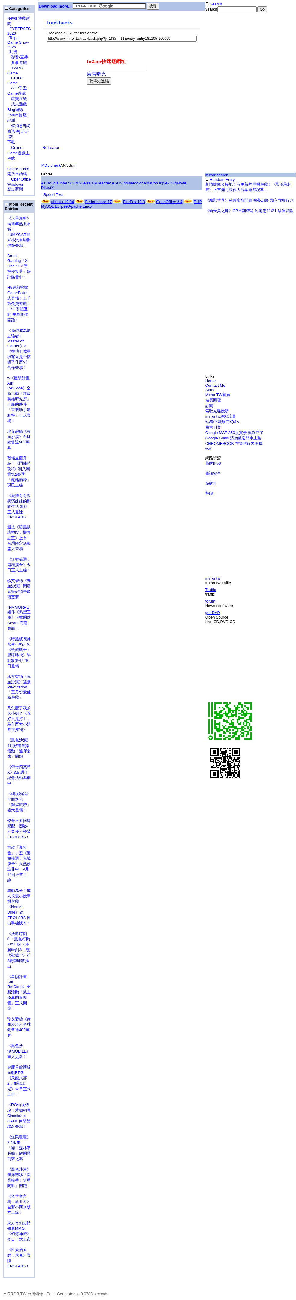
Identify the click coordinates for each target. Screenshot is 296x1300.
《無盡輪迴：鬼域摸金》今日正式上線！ (19, 564)
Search (213, 4)
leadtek (104, 183)
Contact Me (215, 385)
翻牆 (209, 493)
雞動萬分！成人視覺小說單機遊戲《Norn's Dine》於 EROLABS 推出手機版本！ (19, 906)
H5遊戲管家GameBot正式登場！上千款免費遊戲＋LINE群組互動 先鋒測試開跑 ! (19, 303)
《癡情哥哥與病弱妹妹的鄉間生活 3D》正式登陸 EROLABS (19, 506)
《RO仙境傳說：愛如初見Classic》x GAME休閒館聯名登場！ (19, 1116)
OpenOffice (19, 179)
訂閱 (209, 405)
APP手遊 (17, 88)
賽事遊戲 (17, 62)
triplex (164, 183)
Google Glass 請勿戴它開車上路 (233, 438)
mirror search (216, 175)
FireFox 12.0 (134, 202)
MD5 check (51, 165)
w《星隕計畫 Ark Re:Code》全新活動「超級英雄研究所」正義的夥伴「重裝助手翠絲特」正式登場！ (19, 399)
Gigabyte (178, 183)
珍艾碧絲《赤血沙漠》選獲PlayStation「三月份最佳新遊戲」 (19, 687)
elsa (87, 183)
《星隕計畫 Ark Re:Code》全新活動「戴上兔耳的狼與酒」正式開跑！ (19, 992)
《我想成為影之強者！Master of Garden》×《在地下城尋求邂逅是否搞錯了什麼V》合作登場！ (19, 349)
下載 (11, 142)
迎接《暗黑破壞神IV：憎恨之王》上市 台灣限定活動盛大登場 (19, 538)
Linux (87, 206)
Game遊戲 (16, 93)
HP (94, 183)
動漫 (13, 51)
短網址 (211, 483)
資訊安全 (213, 473)
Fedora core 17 (98, 202)
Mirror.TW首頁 (217, 394)
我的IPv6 (213, 463)
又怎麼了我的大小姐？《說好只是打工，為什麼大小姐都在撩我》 (19, 719)
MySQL (47, 206)
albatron (151, 183)
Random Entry (220, 179)
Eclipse (61, 206)
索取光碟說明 (217, 411)
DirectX (47, 187)
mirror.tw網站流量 (220, 416)
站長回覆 (213, 400)
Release (51, 148)
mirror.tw (212, 578)
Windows (15, 184)
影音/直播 (17, 57)
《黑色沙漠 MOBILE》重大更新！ (18, 1051)
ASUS (117, 183)
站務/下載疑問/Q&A (222, 422)
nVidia (53, 183)
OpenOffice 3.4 (169, 202)
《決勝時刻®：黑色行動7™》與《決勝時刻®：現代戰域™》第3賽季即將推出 (19, 949)
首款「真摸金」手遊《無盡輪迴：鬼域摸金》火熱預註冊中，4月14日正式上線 (19, 863)
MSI (78, 183)
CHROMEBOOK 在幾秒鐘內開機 (234, 443)
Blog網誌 (15, 109)
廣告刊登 (213, 427)
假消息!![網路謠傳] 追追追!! (18, 131)
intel (63, 183)
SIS (71, 183)
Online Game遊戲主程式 (18, 153)
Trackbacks (59, 22)
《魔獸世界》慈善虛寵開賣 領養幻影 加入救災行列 (249, 200)
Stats (209, 390)
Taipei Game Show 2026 (18, 42)
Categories (17, 8)
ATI (44, 183)
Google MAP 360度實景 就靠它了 (234, 432)
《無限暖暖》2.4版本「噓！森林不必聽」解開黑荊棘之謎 (19, 1148)
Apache (75, 206)
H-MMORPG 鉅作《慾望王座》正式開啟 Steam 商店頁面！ (19, 618)
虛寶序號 (17, 98)
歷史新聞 (15, 189)
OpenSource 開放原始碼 (18, 169)
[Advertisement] (250, 59)
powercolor (133, 183)
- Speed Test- (52, 194)
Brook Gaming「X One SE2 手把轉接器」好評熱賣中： (19, 266)
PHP (198, 202)
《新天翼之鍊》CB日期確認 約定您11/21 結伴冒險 (249, 211)
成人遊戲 (17, 104)
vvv (208, 448)
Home (210, 381)
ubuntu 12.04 (62, 202)
